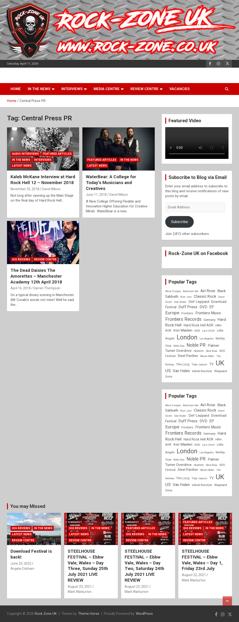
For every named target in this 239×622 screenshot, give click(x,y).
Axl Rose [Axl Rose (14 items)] (207, 291)
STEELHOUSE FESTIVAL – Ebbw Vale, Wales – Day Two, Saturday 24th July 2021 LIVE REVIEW (144, 566)
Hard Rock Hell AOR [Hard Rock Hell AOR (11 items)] (198, 325)
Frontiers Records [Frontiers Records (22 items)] (183, 319)
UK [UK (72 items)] (220, 363)
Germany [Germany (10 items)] (209, 319)
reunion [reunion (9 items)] (199, 351)
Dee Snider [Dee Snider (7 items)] (180, 302)
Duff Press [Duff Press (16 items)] (188, 306)
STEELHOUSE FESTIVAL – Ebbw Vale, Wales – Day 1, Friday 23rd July (202, 560)
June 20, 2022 (21, 563)
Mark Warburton (79, 592)
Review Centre (144, 89)
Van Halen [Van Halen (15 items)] (181, 371)
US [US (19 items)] (168, 370)
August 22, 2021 (137, 586)
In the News (39, 89)
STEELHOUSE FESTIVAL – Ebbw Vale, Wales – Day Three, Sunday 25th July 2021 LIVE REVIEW (88, 566)
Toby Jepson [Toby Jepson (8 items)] (199, 364)
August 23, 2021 (80, 586)
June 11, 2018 (96, 194)
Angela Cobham (22, 568)
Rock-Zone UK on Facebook (198, 253)
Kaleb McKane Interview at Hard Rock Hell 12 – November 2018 (43, 179)
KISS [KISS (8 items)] (197, 330)
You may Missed (27, 506)
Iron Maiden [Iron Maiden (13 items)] (182, 330)
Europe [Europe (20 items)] (172, 312)
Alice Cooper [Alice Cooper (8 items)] (173, 291)
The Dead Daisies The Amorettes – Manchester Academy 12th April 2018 (36, 276)
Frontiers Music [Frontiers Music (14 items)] (208, 313)
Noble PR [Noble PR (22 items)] (196, 345)
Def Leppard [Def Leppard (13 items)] (199, 302)
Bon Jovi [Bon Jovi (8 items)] (186, 296)
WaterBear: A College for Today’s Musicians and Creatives (111, 182)
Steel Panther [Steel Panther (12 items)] (188, 356)
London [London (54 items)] (187, 337)
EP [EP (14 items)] (211, 307)
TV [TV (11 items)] (211, 364)
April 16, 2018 (21, 288)
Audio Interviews (25, 153)
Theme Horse (88, 614)
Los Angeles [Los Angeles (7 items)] (207, 338)
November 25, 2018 (25, 189)
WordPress (144, 614)
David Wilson (51, 189)
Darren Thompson (46, 288)
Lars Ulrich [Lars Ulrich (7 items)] (208, 330)
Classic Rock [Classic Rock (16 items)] (205, 296)
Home (16, 89)
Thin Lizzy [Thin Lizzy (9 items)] (183, 364)
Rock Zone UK (46, 614)
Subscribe (179, 221)
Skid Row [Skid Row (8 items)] (211, 351)
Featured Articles (57, 153)
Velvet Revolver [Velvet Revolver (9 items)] (202, 371)
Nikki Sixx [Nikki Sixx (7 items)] (178, 345)
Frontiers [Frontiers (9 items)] (187, 313)
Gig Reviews (21, 259)
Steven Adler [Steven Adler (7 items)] (207, 356)
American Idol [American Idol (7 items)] (190, 291)
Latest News (22, 165)
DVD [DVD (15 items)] (203, 307)
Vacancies (179, 89)
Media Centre (107, 89)
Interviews (72, 89)
